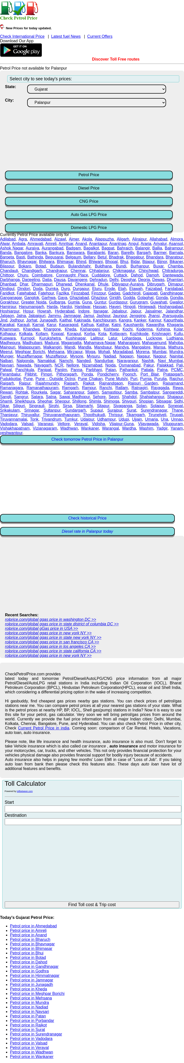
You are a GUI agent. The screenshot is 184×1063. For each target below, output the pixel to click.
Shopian (146, 401)
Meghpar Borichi (30, 352)
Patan (110, 370)
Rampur (89, 388)
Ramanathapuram (43, 388)
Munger (6, 356)
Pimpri (46, 374)
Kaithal (65, 320)
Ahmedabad (40, 239)
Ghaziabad (79, 298)
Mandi (69, 347)
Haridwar (82, 307)
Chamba (175, 266)
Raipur (24, 383)
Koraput (74, 334)
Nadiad (109, 356)
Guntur (100, 302)
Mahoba (176, 343)
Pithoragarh (67, 374)
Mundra (176, 352)
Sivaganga (122, 406)
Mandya (121, 347)
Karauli (23, 325)
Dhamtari (175, 280)
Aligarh (123, 239)
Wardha (129, 428)
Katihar (102, 325)
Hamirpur (8, 307)
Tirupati (176, 415)
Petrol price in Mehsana (31, 998)
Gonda (162, 298)
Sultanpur (52, 410)
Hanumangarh (31, 307)
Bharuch (7, 261)
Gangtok (31, 298)
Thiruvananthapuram (61, 415)
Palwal (6, 370)
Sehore (99, 397)
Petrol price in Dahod (28, 962)
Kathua (87, 325)
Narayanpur (127, 361)
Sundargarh (75, 410)
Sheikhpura (25, 401)
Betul (101, 257)
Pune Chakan (90, 379)
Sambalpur (150, 392)
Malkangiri (52, 347)
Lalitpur (97, 338)
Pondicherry (107, 374)
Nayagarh (42, 365)
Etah (122, 289)
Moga (90, 352)
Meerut (6, 352)
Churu (22, 275)
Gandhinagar (171, 293)
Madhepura (10, 343)
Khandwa (31, 329)
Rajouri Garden (143, 383)
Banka (40, 252)
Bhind (81, 261)
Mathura (175, 347)
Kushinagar (76, 338)
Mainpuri (7, 347)
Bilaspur (7, 266)
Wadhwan (69, 428)
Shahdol (129, 397)
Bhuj (124, 261)
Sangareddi (173, 392)
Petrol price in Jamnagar (31, 980)
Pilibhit (30, 374)
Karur (51, 325)
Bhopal (111, 261)
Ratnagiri (139, 388)
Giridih (115, 298)
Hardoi (66, 307)
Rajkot (88, 383)
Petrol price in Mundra (29, 1002)
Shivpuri (129, 401)
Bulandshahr (79, 266)
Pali (179, 365)
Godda (129, 298)
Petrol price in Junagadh (31, 984)
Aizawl (60, 239)
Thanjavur (8, 415)
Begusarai (54, 257)
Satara (37, 397)
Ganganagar (11, 298)
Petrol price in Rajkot (28, 1025)
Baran (113, 252)
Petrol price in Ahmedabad (33, 926)
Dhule (103, 284)
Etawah (136, 289)
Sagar (55, 392)
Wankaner (90, 428)
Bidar (135, 261)
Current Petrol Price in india (43, 728)
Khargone (52, 329)
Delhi (113, 280)
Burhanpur (140, 266)
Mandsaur (102, 347)
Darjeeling (31, 280)
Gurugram (139, 302)
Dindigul (7, 289)
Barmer (160, 252)
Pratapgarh (173, 374)
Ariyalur (160, 243)
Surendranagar (154, 410)
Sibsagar (164, 401)
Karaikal (7, 325)
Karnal (38, 325)
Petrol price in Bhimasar (31, 948)
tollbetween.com (25, 791)
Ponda (87, 374)
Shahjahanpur (152, 397)
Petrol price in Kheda (28, 989)
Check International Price (22, 36)
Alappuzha (104, 239)
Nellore (72, 365)
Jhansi (154, 316)
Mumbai (159, 352)
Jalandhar (174, 311)
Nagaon (126, 356)
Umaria (151, 419)
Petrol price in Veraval (29, 1047)
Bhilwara (46, 261)
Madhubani (32, 343)
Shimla (95, 401)
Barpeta (7, 257)
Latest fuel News (66, 36)
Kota (102, 334)
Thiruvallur (30, 415)
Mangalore (141, 347)
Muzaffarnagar (29, 356)
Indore (84, 311)
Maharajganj (129, 343)
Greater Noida (34, 302)
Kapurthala (173, 320)
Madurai (52, 343)
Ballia (157, 248)
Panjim (61, 370)
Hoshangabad (170, 307)
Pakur (149, 365)
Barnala (176, 252)
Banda (5, 252)
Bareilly (127, 252)
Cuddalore (101, 275)
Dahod (137, 275)
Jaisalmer (153, 311)
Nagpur (159, 356)
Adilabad (7, 239)
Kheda (70, 329)
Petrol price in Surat (27, 1029)
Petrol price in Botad (28, 957)
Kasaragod (68, 325)
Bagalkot (91, 248)
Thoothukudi (94, 415)
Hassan (99, 307)
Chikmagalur (124, 271)
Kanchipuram (104, 320)
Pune (28, 379)
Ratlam (121, 388)
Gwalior (176, 302)
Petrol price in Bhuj (26, 953)
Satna (51, 397)
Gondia (176, 298)
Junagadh (48, 320)
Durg (65, 289)
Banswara (76, 252)
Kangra (125, 320)
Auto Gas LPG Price (89, 214)
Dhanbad (8, 284)
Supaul (96, 410)
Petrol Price (89, 175)
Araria (146, 243)
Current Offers (99, 36)
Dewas (158, 280)
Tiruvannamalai (13, 419)
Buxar (158, 266)
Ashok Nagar (11, 248)
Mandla (84, 347)
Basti (20, 257)
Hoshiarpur (9, 311)
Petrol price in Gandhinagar (34, 966)
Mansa (159, 347)
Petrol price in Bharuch (30, 939)
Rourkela (39, 392)
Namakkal (46, 361)
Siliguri (19, 406)
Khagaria (175, 325)
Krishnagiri (161, 334)
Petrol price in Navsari (29, 1011)
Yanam (177, 428)
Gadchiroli (131, 293)
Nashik (148, 361)
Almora (176, 239)
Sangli (5, 397)
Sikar (4, 406)
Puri (133, 379)
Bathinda (35, 257)
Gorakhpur (9, 302)
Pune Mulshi (116, 379)
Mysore (76, 356)
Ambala (18, 243)
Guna (87, 302)
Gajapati (150, 293)
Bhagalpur (135, 257)
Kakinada (82, 320)
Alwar (5, 243)
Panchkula (24, 370)
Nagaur (143, 356)
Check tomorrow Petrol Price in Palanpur (87, 439)
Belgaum (73, 257)
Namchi (66, 361)
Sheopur (62, 401)
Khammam (9, 329)
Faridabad (174, 289)
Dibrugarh (156, 284)
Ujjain (137, 419)
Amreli (50, 243)
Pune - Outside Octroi (55, 379)
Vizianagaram (45, 428)
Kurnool (27, 338)
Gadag (114, 293)
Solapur (157, 406)
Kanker (140, 320)
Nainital (176, 356)
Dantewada (173, 275)
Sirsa (67, 406)
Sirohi (54, 406)
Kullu (178, 334)
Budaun (57, 266)
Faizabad (154, 289)
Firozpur (99, 293)
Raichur (176, 379)
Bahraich (125, 248)
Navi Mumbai (170, 361)
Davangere (77, 280)
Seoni (114, 397)
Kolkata (25, 334)
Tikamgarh (135, 415)
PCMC (177, 370)
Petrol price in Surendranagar (36, 1034)
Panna (76, 370)
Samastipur (112, 392)
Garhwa (49, 298)
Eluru (96, 289)
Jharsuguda (172, 316)
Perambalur (10, 374)
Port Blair (150, 374)
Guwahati (158, 302)
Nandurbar (104, 361)
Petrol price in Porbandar (32, 1020)
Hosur (28, 311)
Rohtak (21, 392)
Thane (177, 410)
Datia (47, 280)
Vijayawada (148, 424)
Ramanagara (11, 388)
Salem (92, 392)
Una (164, 419)
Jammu (54, 316)
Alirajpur (139, 239)
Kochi (128, 329)
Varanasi (45, 424)
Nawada (24, 365)
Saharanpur (74, 392)
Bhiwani (96, 261)
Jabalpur (119, 311)
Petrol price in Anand (28, 935)
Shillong (79, 401)
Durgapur (81, 289)
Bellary (89, 257)
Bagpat (108, 248)
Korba (89, 334)
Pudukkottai (10, 379)
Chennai (78, 271)
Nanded (84, 361)
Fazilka (62, 293)
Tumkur (71, 419)
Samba (131, 392)
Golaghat (145, 298)
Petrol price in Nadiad (29, 1007)
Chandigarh (32, 271)
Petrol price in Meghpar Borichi (37, 993)
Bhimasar (65, 261)
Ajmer (74, 239)
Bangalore (23, 252)
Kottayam (118, 334)
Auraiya (32, 248)
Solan (141, 406)
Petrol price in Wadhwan (31, 1052)
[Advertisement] (93, 138)
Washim (146, 428)
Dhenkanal (84, 284)
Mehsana (56, 352)
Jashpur (103, 316)
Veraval (81, 424)
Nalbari (6, 361)
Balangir (142, 248)
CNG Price (88, 201)
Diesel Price (88, 188)
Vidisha (98, 424)
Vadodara (8, 424)
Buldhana (103, 266)
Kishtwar (111, 329)
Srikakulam (10, 410)
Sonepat (175, 406)
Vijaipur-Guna (121, 424)
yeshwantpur (11, 433)
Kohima (163, 329)
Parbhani (94, 370)
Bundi (121, 266)
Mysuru (93, 356)
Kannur (155, 320)
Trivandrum (51, 419)
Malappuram (29, 347)
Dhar (24, 284)
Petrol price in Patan (28, 1016)
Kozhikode (139, 334)
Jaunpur (120, 316)
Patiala (147, 370)
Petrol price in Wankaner (32, 1056)
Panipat (44, 370)
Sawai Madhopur (74, 397)
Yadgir (162, 428)
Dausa (59, 280)
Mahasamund (154, 343)
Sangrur (21, 397)
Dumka (52, 289)
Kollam (42, 334)
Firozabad (80, 293)
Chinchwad (148, 271)
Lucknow (154, 338)
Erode (109, 289)
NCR (59, 365)
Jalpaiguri (36, 316)
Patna (162, 370)
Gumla (74, 302)
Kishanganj (90, 329)
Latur (112, 338)
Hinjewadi (146, 307)
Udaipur (87, 419)
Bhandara (154, 257)
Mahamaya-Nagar (99, 343)
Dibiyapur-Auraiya (128, 284)
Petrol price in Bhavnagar (32, 944)
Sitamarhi (84, 406)
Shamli (6, 401)
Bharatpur (174, 257)
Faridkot (7, 293)
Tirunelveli (157, 415)
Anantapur (98, 243)
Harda (52, 307)
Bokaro (24, 266)
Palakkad (165, 365)
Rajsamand (173, 383)
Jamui (88, 316)
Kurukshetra (50, 338)
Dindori (23, 289)
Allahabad (158, 239)
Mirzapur (74, 352)
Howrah (44, 311)
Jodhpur (17, 320)
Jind (3, 320)
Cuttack (120, 275)
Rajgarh (71, 383)
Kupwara (8, 338)
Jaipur (135, 311)
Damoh (152, 275)
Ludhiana (175, 338)
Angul (133, 243)
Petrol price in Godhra (29, 971)
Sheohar (44, 401)
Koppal (57, 334)
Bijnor (162, 261)
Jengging (137, 316)
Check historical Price (87, 518)
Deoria (144, 280)
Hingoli (129, 307)
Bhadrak (116, 257)
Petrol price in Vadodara (31, 1038)
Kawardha (155, 325)
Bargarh (144, 252)
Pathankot (129, 370)
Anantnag (117, 243)
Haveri (115, 307)
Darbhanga (10, 280)
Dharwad (64, 284)
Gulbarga (57, 302)
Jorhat (31, 320)
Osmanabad (129, 365)
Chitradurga (172, 271)
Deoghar (128, 280)
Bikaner (176, 261)
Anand (81, 243)
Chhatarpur (99, 271)
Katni (116, 325)
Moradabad (123, 352)
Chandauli (9, 271)
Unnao (177, 419)
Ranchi (105, 388)
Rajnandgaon (111, 383)
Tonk (34, 419)
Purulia (160, 379)
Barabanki (96, 252)
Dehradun (98, 280)
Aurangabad (52, 248)
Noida (110, 365)
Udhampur (106, 419)
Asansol (176, 243)
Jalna (21, 316)
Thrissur (115, 415)
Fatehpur (46, 293)
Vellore (64, 424)
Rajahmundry (47, 383)
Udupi (124, 419)
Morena (142, 352)
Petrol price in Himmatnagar (34, 975)
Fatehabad (26, 293)
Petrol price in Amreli (28, 930)
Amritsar (66, 243)
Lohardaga (131, 338)
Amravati (35, 243)
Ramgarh (70, 388)
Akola (87, 239)
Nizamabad (92, 365)
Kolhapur (8, 334)
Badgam (73, 248)
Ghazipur (99, 298)
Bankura (56, 252)
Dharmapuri (42, 284)
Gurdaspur (118, 302)
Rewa (178, 388)
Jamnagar (72, 316)
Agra (22, 239)
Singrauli (36, 406)
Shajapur (175, 397)
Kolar (178, 329)
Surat (131, 410)
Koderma (144, 329)
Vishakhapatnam (15, 428)
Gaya (62, 298)
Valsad (27, 424)
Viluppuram (173, 424)
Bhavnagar (27, 261)
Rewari (6, 392)
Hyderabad (64, 311)
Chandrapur (56, 271)
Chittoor (7, 275)
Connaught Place (72, 275)
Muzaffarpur (56, 356)
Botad (40, 266)
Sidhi (178, 401)
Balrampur (174, 248)
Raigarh (7, 383)
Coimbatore (42, 275)
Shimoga (111, 401)
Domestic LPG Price (89, 227)
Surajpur (114, 410)
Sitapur (103, 406)
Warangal (110, 428)
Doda (37, 289)
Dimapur (175, 284)
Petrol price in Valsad (28, 1043)
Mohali (104, 352)
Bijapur (148, 261)
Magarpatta (71, 343)
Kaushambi (133, 325)
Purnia (146, 379)
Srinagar (31, 410)
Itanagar (100, 311)
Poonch (129, 374)
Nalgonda (25, 361)
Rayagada (160, 388)
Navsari (6, 365)
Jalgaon (7, 316)
